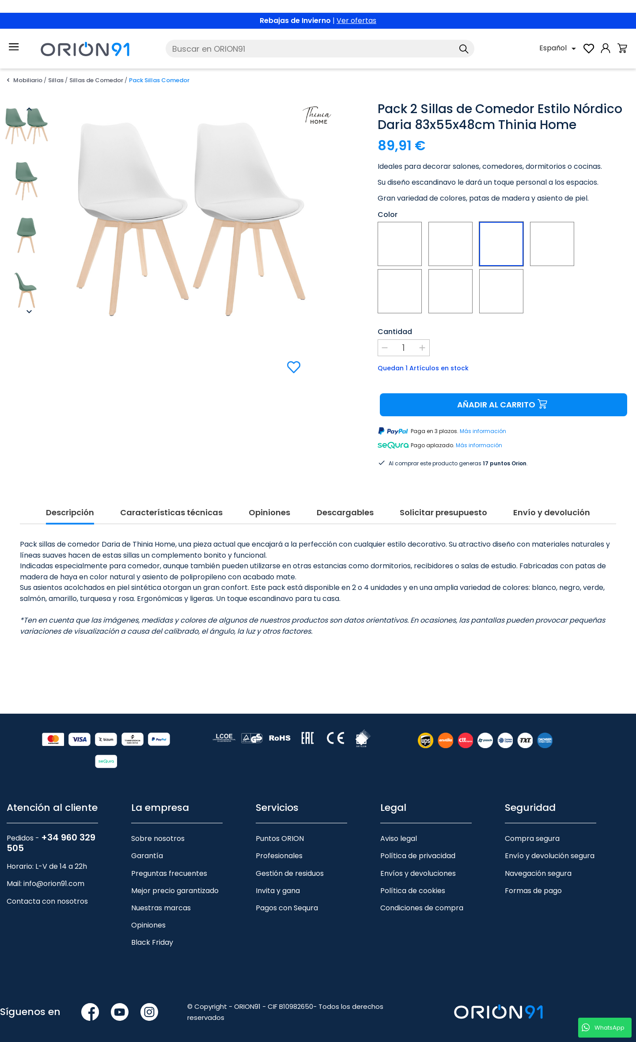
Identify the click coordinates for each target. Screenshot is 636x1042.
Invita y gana (278, 880)
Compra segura (532, 828)
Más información (483, 431)
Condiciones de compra (421, 897)
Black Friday (152, 932)
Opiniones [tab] (269, 502)
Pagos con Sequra (287, 897)
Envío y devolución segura (549, 845)
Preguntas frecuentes (169, 863)
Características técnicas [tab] (171, 502)
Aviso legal (398, 828)
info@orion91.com (53, 873)
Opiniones (148, 914)
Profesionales (279, 845)
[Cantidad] (404, 347)
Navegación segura (538, 863)
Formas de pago (533, 880)
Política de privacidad (417, 845)
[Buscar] (320, 48)
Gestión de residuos (290, 863)
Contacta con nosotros (47, 891)
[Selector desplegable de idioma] (559, 48)
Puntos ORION (280, 828)
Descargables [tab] (345, 502)
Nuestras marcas (161, 897)
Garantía (147, 845)
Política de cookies (412, 880)
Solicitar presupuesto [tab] (443, 502)
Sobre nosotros (158, 828)
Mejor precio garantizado (175, 880)
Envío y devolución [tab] (551, 502)
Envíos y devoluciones (418, 863)
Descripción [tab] (70, 502)
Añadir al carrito (503, 404)
